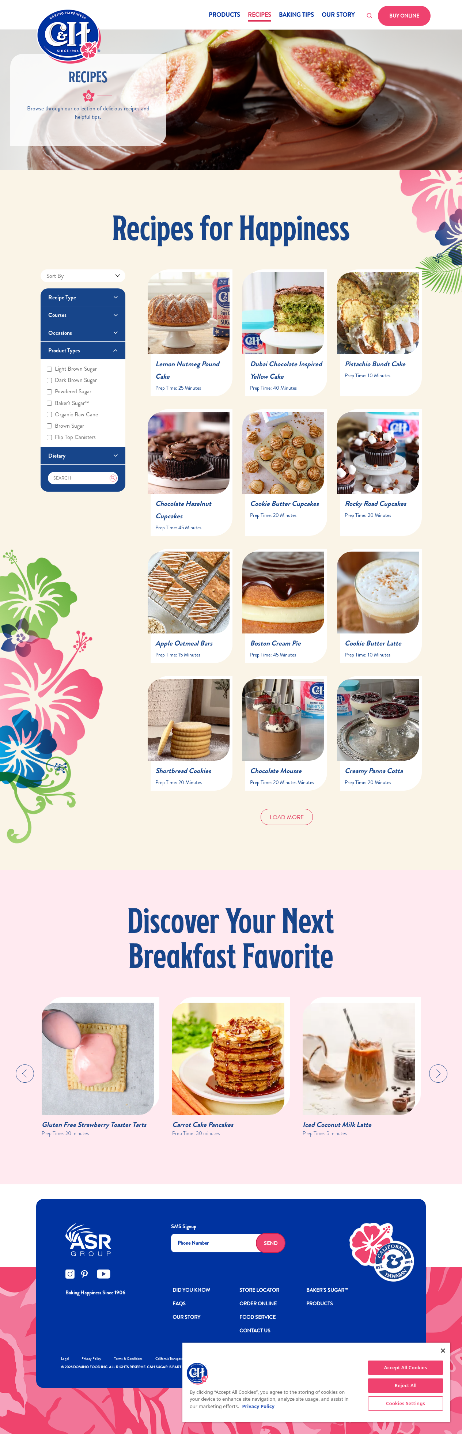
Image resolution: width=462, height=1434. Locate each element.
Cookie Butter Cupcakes (284, 503)
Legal (65, 1358)
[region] (316, 1382)
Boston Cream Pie (275, 643)
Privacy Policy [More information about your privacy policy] (258, 1406)
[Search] (83, 478)
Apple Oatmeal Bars (183, 643)
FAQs (179, 1303)
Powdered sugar (69, 391)
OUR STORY (186, 1317)
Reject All (406, 1385)
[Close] (443, 1350)
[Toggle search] (370, 16)
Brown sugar (65, 426)
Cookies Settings (405, 1403)
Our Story (338, 15)
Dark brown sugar (72, 380)
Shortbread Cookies (183, 771)
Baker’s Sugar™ (327, 1290)
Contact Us (254, 1330)
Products (224, 15)
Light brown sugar (72, 369)
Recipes (259, 15)
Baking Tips (296, 15)
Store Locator (259, 1290)
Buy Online (404, 15)
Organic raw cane (72, 414)
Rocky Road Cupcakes (375, 503)
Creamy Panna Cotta (374, 771)
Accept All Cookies (405, 1367)
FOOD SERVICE (257, 1317)
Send (270, 1243)
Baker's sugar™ (68, 403)
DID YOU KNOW (191, 1290)
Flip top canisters (71, 437)
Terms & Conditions (128, 1358)
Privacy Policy (91, 1358)
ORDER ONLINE (258, 1303)
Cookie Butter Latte (373, 643)
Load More (287, 817)
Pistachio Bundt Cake (375, 364)
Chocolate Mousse (276, 771)
